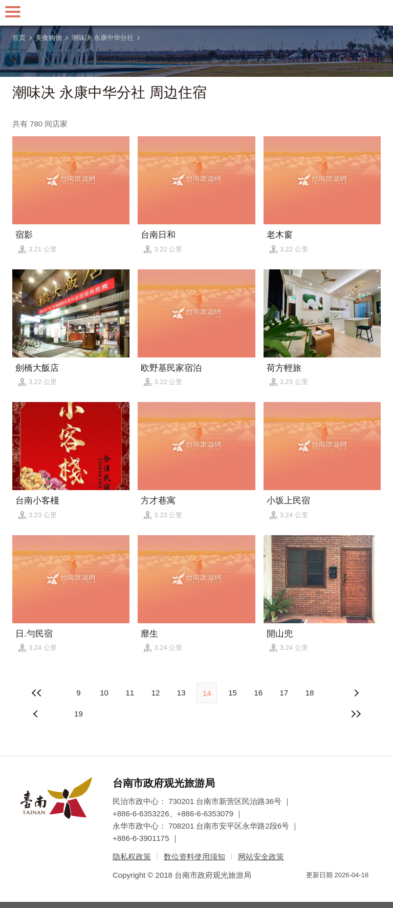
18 (309, 692)
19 (78, 713)
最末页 (356, 714)
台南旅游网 (196, 13)
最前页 (37, 693)
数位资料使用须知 (194, 856)
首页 (19, 37)
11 (129, 692)
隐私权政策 (132, 856)
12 (155, 692)
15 (232, 692)
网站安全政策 (261, 856)
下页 (37, 714)
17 (283, 692)
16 (258, 692)
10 (104, 692)
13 (181, 692)
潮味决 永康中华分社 (103, 37)
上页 (356, 693)
